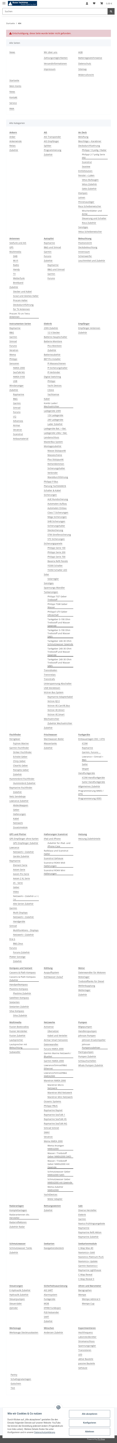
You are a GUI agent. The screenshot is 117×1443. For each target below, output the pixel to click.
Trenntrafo (49, 679)
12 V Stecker (54, 332)
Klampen (82, 193)
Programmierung (52, 150)
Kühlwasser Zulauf (53, 976)
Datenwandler (51, 1044)
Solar (46, 574)
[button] (86, 3)
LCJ (14, 416)
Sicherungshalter (56, 468)
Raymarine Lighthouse (89, 1270)
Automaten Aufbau (57, 503)
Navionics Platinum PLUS (91, 1256)
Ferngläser (14, 739)
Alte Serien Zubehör (23, 903)
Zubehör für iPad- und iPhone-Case (59, 845)
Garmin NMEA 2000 (54, 1060)
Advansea (18, 420)
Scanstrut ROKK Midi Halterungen (54, 864)
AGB (80, 52)
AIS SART (48, 1290)
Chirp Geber (19, 761)
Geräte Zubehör (21, 856)
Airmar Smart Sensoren (56, 1040)
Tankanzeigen (51, 592)
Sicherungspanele (53, 543)
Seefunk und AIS (17, 242)
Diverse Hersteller (87, 1210)
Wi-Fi (15, 260)
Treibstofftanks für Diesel (91, 981)
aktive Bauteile (85, 1358)
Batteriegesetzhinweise (90, 57)
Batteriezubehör (52, 354)
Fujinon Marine (21, 743)
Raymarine (49, 242)
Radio (16, 265)
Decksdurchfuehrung (89, 145)
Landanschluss (51, 437)
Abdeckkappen (20, 805)
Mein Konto (15, 86)
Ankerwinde (15, 141)
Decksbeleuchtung (87, 247)
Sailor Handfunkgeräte (93, 781)
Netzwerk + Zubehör (23, 851)
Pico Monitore (55, 345)
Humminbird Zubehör (24, 783)
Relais (12, 145)
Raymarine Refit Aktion (89, 1232)
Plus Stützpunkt (56, 459)
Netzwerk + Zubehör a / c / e (26, 898)
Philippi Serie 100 (56, 547)
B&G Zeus (18, 943)
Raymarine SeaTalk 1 (54, 1114)
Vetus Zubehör (89, 184)
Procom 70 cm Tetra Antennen (19, 315)
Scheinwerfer (85, 256)
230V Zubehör (51, 328)
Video (16, 891)
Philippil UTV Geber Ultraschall (57, 613)
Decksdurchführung (23, 304)
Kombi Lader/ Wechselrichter (51, 405)
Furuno (47, 256)
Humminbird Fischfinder (21, 778)
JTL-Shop (101, 1439)
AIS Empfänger (51, 141)
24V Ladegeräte (55, 419)
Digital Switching (52, 376)
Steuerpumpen (17, 1299)
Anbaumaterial (20, 438)
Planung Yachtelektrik (55, 486)
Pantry (14, 1374)
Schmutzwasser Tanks (20, 1248)
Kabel (47, 398)
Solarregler (53, 578)
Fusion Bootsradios (19, 1026)
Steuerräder (15, 1303)
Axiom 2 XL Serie (21, 878)
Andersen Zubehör (53, 1332)
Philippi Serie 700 (56, 556)
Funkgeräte (49, 1299)
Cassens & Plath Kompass (22, 972)
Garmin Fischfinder (19, 747)
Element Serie (20, 865)
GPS (11, 247)
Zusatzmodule (20, 827)
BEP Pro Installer (52, 359)
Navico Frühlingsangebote (91, 1223)
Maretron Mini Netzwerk (60, 1097)
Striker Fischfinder (22, 752)
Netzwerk (18, 822)
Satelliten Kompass (19, 997)
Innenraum (84, 251)
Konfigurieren (89, 1423)
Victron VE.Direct (56, 710)
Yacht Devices (55, 385)
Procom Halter (20, 300)
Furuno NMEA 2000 (54, 1048)
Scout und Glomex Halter (26, 295)
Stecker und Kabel (22, 291)
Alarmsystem (50, 1294)
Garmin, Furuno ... (91, 752)
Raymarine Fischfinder (20, 787)
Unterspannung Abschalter (58, 683)
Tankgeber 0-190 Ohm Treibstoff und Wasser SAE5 (59, 633)
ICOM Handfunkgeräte (93, 777)
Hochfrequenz (85, 1332)
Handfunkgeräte (86, 773)
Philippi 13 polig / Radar (94, 150)
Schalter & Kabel (52, 490)
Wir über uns (50, 52)
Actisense (49, 1026)
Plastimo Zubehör (22, 993)
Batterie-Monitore (53, 341)
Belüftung (83, 136)
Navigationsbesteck (54, 1248)
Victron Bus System (53, 692)
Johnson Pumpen (87, 1035)
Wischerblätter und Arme (92, 212)
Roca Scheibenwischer (89, 206)
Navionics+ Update (88, 1261)
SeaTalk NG (19, 372)
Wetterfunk (19, 278)
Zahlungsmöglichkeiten (56, 57)
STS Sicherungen (56, 539)
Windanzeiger (16, 385)
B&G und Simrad (52, 247)
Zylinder (13, 1307)
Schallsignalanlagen (21, 1379)
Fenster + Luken (86, 175)
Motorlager (84, 976)
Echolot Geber (20, 756)
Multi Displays (20, 912)
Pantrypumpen (86, 1052)
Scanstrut (87, 162)
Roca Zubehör (89, 222)
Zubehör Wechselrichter (60, 723)
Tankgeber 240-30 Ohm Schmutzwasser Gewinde (60, 643)
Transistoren (84, 1350)
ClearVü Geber (20, 765)
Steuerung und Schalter (94, 218)
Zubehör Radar (17, 1226)
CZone (51, 389)
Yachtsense (53, 394)
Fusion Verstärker (18, 1031)
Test (13, 1387)
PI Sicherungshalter (57, 367)
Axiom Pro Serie (21, 874)
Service (13, 103)
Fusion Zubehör (17, 1035)
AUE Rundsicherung (58, 499)
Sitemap (82, 69)
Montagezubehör (52, 446)
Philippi (13, 359)
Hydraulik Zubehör (18, 1294)
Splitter (47, 145)
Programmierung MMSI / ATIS (90, 792)
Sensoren (14, 363)
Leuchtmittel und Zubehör (91, 260)
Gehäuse (82, 1367)
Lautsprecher (16, 1040)
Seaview (86, 166)
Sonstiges (83, 227)
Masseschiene (55, 455)
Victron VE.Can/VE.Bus (59, 705)
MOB (46, 1303)
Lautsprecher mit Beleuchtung (18, 1046)
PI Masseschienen (57, 363)
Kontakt (13, 97)
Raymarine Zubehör (88, 1236)
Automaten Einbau (57, 508)
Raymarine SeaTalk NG (55, 1123)
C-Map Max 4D (85, 1248)
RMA (11, 108)
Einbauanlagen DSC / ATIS (91, 739)
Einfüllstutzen (85, 170)
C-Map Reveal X (86, 1278)
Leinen (81, 197)
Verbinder (53, 472)
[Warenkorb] (106, 3)
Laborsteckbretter (87, 1336)
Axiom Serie (19, 869)
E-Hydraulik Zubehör (19, 1290)
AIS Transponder (52, 136)
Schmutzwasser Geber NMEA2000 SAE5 (59, 1173)
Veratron (13, 350)
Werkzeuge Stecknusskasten (23, 1332)
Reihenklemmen (56, 463)
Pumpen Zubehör (87, 1056)
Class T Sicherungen (58, 512)
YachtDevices (50, 1194)
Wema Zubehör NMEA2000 (55, 1188)
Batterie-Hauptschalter (55, 336)
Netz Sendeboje (17, 796)
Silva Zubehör (20, 1015)
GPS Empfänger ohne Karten (24, 838)
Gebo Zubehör (89, 188)
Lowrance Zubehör (18, 800)
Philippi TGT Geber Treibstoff (57, 598)
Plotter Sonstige (17, 956)
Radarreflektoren (18, 1222)
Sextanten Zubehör (19, 1006)
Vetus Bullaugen (90, 179)
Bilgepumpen (85, 1026)
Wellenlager (84, 990)
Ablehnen (89, 1431)
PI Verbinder (54, 372)
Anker (12, 136)
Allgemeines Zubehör (89, 786)
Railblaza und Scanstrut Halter (56, 852)
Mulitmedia (15, 251)
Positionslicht (85, 242)
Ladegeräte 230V (52, 410)
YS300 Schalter (55, 565)
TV (14, 273)
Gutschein (16, 1383)
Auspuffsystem (51, 972)
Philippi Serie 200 (56, 552)
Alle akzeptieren (89, 1414)
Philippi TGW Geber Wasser (57, 606)
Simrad (13, 341)
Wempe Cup (88, 1303)
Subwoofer (14, 1052)
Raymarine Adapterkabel (60, 696)
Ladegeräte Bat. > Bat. (55, 428)
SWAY (47, 1132)
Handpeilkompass (18, 984)
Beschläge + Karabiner (89, 141)
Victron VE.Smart (56, 714)
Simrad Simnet (51, 1127)
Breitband (18, 282)
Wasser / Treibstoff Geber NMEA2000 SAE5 (59, 1155)
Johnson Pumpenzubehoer (91, 1046)
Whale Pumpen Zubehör (90, 1065)
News (12, 52)
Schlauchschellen (87, 1060)
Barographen (85, 1290)
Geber (16, 809)
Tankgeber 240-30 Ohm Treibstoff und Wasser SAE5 (59, 662)
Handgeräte (19, 921)
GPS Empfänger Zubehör (25, 843)
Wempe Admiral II (91, 1299)
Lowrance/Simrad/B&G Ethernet (55, 1067)
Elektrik (82, 1214)
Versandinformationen (55, 63)
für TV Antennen (21, 309)
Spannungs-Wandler (54, 587)
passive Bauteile (86, 1363)
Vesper (85, 768)
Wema (12, 354)
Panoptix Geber (21, 769)
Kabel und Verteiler (57, 1035)
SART (46, 1316)
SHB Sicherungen (56, 521)
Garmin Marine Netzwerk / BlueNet (57, 1055)
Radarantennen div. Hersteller (19, 1216)
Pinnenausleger (86, 201)
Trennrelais (50, 674)
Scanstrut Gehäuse (53, 858)
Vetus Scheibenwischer (90, 231)
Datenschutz (84, 63)
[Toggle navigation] (3, 2)
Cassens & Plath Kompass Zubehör (22, 978)
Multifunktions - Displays (26, 930)
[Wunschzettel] (94, 3)
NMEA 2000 (19, 367)
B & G (12, 939)
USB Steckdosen (52, 687)
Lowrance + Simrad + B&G (92, 758)
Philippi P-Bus (51, 481)
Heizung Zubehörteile (89, 838)
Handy (16, 269)
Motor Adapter (55, 1198)
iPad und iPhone (52, 838)
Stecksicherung (55, 530)
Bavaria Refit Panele (58, 561)
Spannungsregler (87, 1345)
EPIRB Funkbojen (52, 1307)
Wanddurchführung (58, 477)
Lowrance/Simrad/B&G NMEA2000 (55, 1074)
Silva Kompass (16, 1011)
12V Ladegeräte (55, 415)
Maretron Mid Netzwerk (60, 1092)
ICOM (85, 743)
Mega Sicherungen (57, 516)
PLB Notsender (51, 1312)
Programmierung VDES (89, 798)
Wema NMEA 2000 (53, 1141)
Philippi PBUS (51, 1105)
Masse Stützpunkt (57, 450)
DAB (15, 256)
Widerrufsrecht (86, 74)
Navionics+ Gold (86, 1252)
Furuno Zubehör (21, 952)
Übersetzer (53, 1031)
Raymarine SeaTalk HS (55, 1119)
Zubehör (13, 150)
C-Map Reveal (85, 1274)
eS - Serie (18, 882)
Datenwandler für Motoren (92, 972)
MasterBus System (53, 441)
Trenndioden (50, 670)
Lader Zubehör (55, 424)
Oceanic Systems (52, 1101)
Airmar (16, 425)
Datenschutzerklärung (44, 1432)
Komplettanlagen (18, 1210)
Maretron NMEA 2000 (55, 1080)
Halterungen (19, 814)
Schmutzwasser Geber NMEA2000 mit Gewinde (60, 1181)
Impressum (49, 69)
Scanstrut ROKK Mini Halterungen (54, 872)
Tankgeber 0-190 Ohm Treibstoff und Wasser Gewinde (59, 622)
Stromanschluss (86, 1341)
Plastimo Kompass (18, 988)
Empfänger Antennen (89, 328)
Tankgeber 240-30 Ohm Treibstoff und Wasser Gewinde (59, 651)
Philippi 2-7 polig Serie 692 (93, 156)
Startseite (14, 80)
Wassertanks (50, 743)
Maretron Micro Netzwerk (56, 1086)
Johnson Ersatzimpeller (94, 1040)
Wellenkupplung (86, 985)
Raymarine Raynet (53, 1110)
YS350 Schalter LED (57, 569)
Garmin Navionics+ (88, 1265)
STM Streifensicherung (59, 534)
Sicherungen (50, 494)
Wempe (82, 1294)
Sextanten (14, 1002)
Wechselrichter (51, 718)
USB (15, 381)
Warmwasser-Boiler (54, 739)
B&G (11, 332)
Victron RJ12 (54, 701)
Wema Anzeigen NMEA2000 (56, 1147)
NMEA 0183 (19, 376)
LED (80, 1354)
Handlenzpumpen (87, 1031)
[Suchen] (55, 11)
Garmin (47, 251)
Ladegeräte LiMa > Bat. (55, 432)
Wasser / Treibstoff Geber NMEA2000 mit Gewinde (58, 1164)
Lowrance (14, 847)
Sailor (85, 764)
